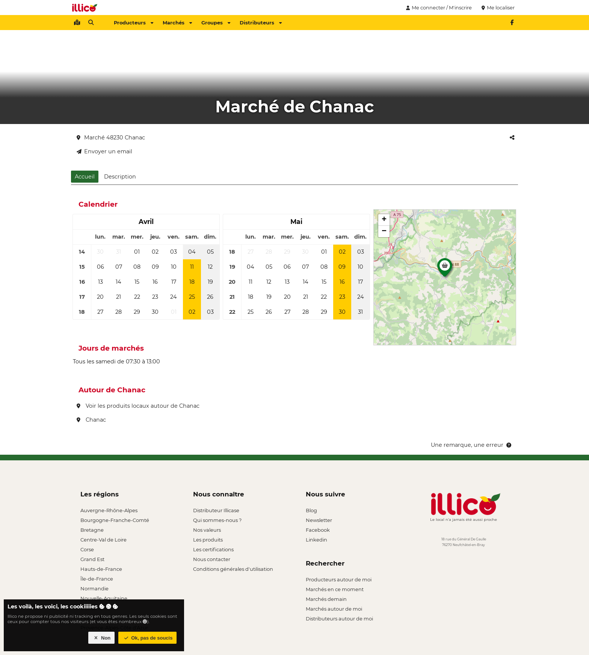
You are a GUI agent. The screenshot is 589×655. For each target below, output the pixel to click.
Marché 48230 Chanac (111, 137)
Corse (87, 549)
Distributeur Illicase (216, 510)
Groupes (215, 23)
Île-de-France (96, 579)
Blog (311, 510)
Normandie (94, 588)
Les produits (208, 540)
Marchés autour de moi (334, 609)
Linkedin (316, 540)
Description (120, 176)
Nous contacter (211, 559)
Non (101, 638)
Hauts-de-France (101, 569)
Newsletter (319, 520)
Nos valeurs (207, 530)
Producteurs (133, 23)
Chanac (91, 419)
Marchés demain (326, 599)
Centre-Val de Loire (103, 540)
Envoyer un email (104, 151)
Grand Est (92, 559)
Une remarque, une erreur (471, 445)
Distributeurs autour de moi (339, 619)
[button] (444, 269)
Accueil (85, 176)
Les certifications (213, 549)
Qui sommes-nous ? (217, 520)
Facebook (318, 530)
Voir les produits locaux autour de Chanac (138, 405)
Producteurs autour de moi (339, 579)
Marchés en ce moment (335, 589)
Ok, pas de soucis (147, 638)
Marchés (177, 23)
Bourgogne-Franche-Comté (114, 520)
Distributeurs (261, 23)
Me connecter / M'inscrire (438, 8)
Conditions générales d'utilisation (233, 569)
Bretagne (92, 530)
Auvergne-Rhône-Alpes (108, 510)
